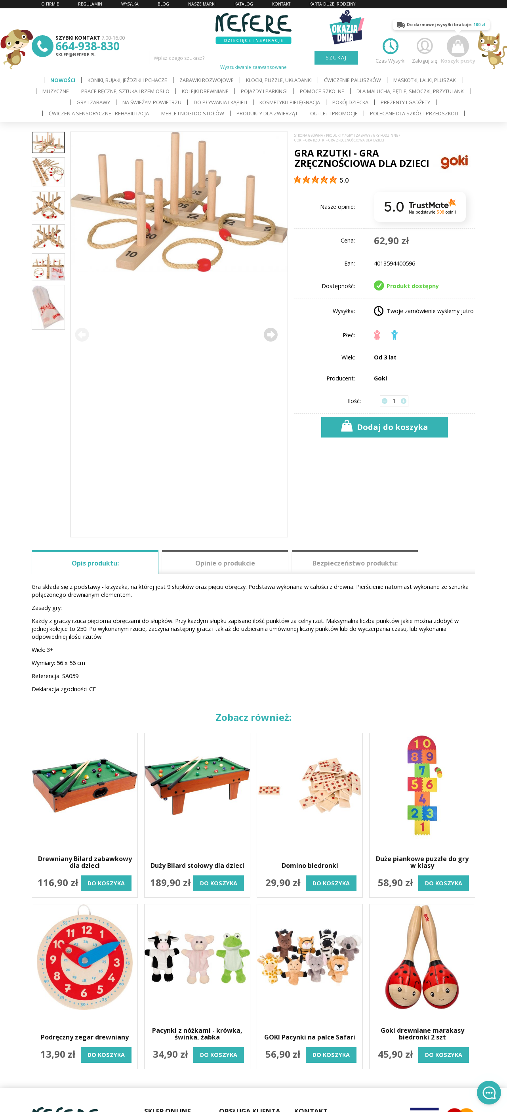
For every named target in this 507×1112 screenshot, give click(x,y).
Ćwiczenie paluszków (352, 80)
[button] (270, 334)
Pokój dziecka (350, 102)
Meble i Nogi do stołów (192, 113)
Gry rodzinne (385, 135)
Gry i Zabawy (93, 102)
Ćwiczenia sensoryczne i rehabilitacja (99, 113)
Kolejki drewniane (205, 91)
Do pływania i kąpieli (220, 102)
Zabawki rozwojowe (206, 80)
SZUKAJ (336, 57)
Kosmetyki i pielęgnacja (289, 102)
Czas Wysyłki (390, 49)
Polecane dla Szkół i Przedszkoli (414, 113)
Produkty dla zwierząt (267, 113)
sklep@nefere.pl (75, 54)
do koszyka (106, 883)
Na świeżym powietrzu (151, 102)
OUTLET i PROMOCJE (334, 113)
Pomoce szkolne (322, 91)
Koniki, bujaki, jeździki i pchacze (127, 80)
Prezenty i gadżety (405, 102)
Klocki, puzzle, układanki (279, 80)
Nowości (62, 80)
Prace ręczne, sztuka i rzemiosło (125, 91)
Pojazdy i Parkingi (264, 91)
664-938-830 (87, 45)
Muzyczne (55, 91)
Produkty (335, 135)
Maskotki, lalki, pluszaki (425, 80)
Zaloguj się (424, 49)
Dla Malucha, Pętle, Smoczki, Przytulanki (410, 91)
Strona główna (308, 135)
